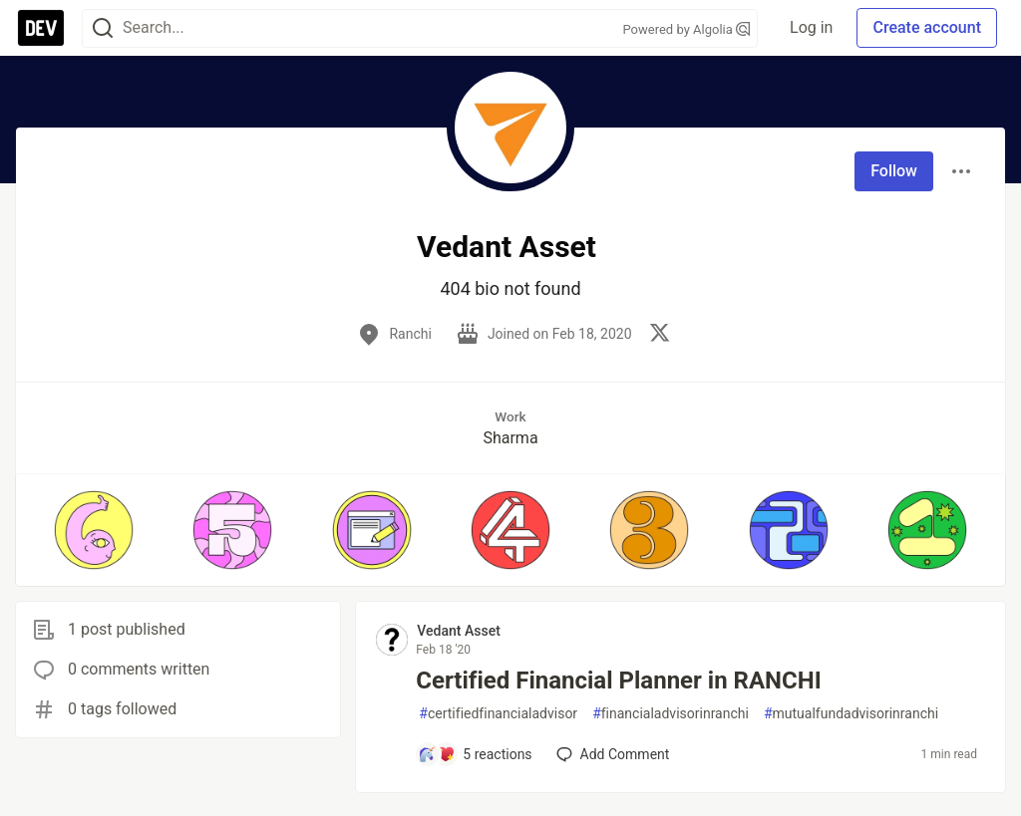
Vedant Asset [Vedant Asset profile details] (458, 631)
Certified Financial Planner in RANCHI (618, 680)
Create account (926, 27)
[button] (93, 530)
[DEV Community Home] (41, 28)
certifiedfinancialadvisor (498, 713)
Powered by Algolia (687, 29)
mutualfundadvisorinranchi (851, 713)
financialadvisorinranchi (670, 713)
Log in (811, 27)
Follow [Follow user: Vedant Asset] (893, 170)
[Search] (103, 28)
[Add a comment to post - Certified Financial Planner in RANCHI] (474, 754)
